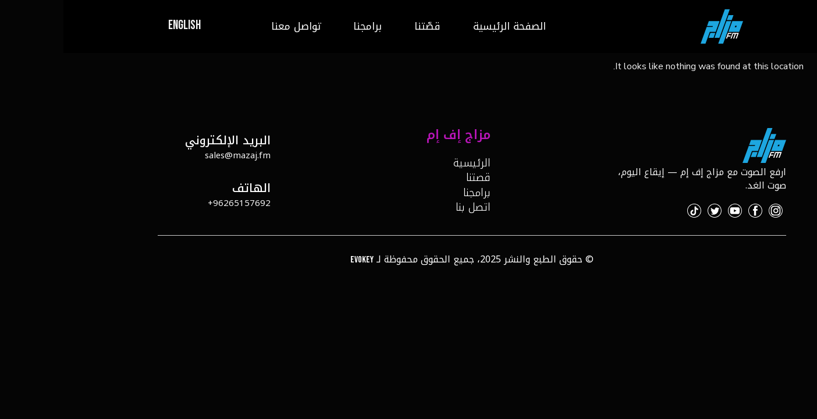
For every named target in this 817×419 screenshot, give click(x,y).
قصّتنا (364, 26)
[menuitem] (121, 26)
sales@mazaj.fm (174, 155)
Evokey (298, 259)
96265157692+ (175, 203)
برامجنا (304, 26)
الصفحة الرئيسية (446, 26)
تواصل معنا (232, 26)
